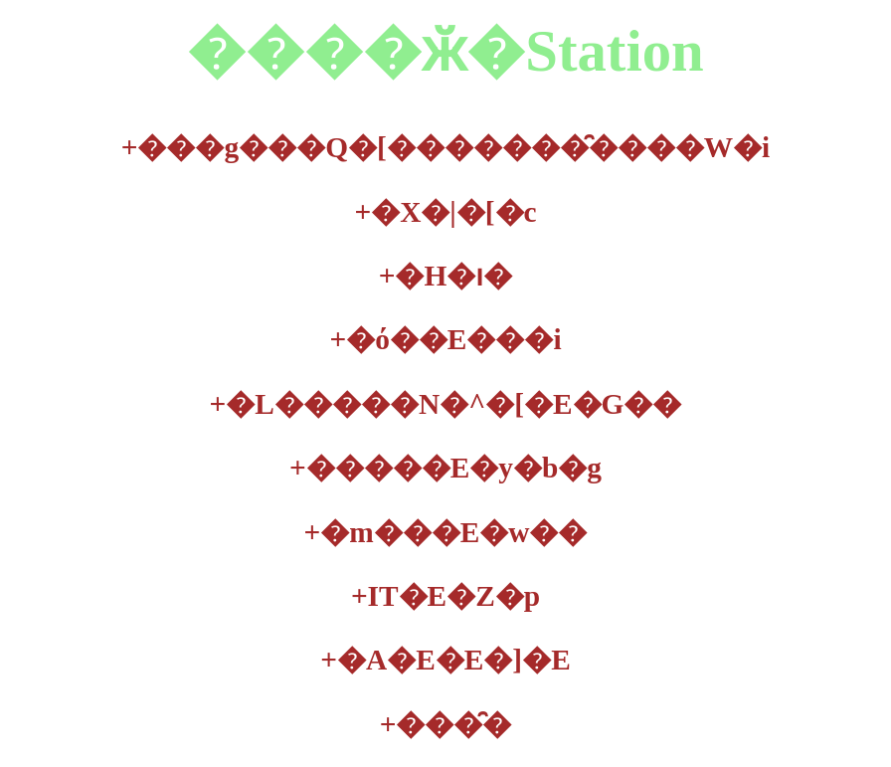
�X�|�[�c (445, 212)
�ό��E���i (445, 339)
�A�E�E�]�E (445, 659)
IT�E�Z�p (445, 596)
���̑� (446, 724)
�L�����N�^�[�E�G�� (446, 404)
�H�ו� (446, 275)
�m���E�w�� (446, 532)
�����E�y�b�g (445, 467)
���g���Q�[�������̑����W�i (446, 147)
